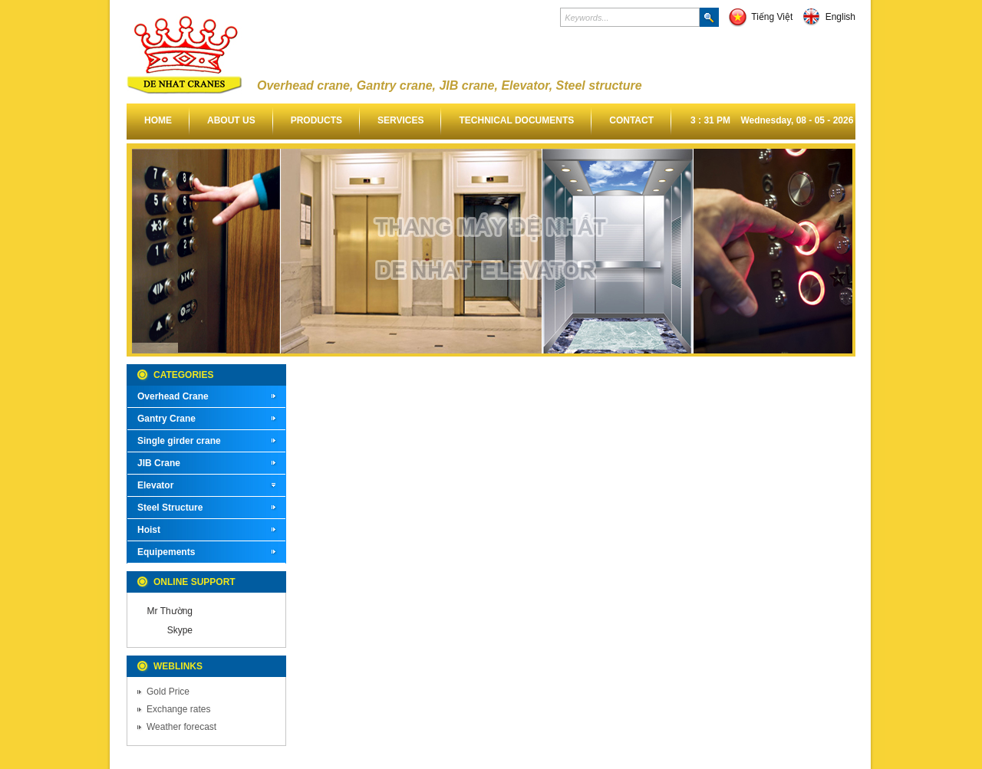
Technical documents (516, 120)
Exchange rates (178, 709)
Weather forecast (181, 726)
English (828, 17)
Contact (631, 120)
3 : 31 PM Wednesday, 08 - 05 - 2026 (771, 120)
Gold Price (168, 691)
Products (316, 120)
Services (400, 120)
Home (158, 120)
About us (231, 120)
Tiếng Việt (760, 17)
